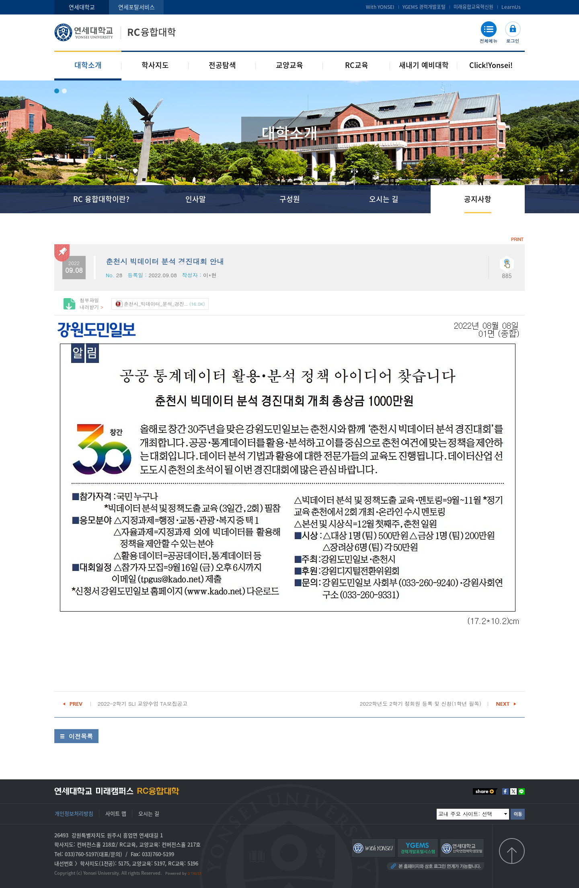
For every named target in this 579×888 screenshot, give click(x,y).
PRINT (517, 239)
